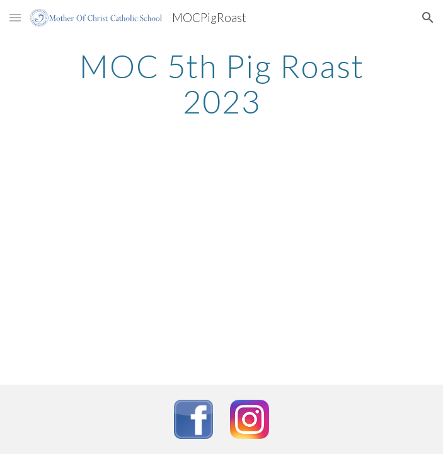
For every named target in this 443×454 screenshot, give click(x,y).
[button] (15, 17)
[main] (221, 84)
